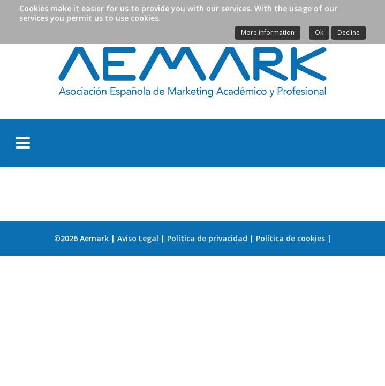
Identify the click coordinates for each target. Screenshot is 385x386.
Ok (319, 32)
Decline (348, 32)
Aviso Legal (137, 238)
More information (268, 32)
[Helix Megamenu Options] (84, 142)
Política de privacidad (207, 238)
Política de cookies (290, 238)
